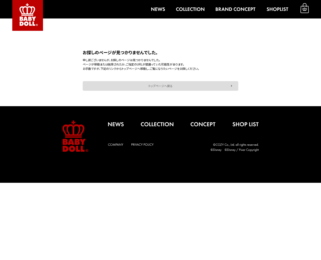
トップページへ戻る (160, 86)
